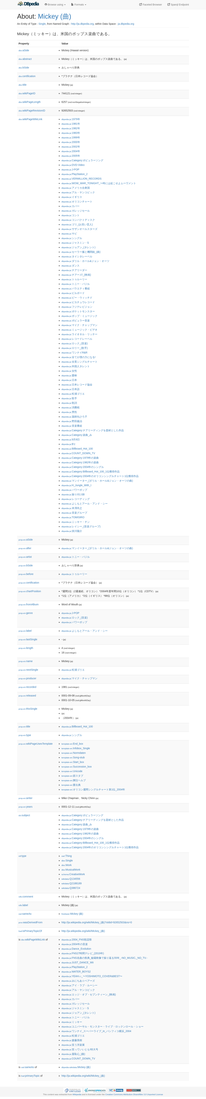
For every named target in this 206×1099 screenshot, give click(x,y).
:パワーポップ (74, 489)
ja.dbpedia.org (126, 23)
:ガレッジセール (76, 210)
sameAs (25, 913)
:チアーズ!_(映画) (76, 274)
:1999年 (71, 137)
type (25, 735)
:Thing (67, 855)
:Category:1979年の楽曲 (80, 457)
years (26, 806)
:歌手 (69, 398)
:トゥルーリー (74, 279)
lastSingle (28, 639)
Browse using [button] (55, 4)
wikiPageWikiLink (30, 119)
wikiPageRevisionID (32, 110)
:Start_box (73, 762)
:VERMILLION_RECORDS (82, 178)
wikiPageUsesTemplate (36, 743)
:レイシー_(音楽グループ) (81, 526)
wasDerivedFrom (31, 922)
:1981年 (71, 123)
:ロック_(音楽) (75, 343)
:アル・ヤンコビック (78, 192)
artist (25, 556)
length (26, 648)
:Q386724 (71, 887)
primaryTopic (30, 1075)
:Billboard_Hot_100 (77, 448)
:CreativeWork (73, 874)
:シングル (72, 238)
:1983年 (71, 132)
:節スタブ (72, 775)
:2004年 (71, 151)
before (26, 574)
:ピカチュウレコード (78, 302)
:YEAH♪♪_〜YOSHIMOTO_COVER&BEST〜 (92, 976)
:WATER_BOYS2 (76, 971)
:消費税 (71, 407)
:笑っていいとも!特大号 (80, 1049)
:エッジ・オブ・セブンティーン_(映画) (89, 994)
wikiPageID (27, 93)
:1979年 (71, 119)
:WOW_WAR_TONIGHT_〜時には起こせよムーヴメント (99, 183)
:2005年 (71, 155)
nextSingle (28, 669)
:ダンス (71, 265)
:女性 (69, 370)
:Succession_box (77, 766)
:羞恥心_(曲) (73, 1054)
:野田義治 (72, 421)
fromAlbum (29, 604)
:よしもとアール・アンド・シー (85, 503)
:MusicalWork (71, 869)
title (23, 84)
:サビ (69, 233)
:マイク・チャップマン (79, 325)
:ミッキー (72, 1021)
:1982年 (71, 128)
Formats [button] (78, 4)
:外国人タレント (76, 366)
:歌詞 (69, 402)
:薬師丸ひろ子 (74, 416)
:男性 (69, 412)
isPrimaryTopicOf (30, 931)
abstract (25, 58)
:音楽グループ (74, 512)
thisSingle (28, 708)
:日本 (69, 380)
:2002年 (71, 146)
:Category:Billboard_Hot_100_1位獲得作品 (91, 471)
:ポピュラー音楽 (76, 320)
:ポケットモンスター (78, 311)
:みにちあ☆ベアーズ (78, 980)
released (27, 695)
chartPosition (30, 591)
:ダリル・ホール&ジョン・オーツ (85, 261)
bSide (24, 67)
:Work (67, 865)
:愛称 (69, 375)
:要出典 (71, 784)
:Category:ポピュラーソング (82, 160)
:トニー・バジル (76, 283)
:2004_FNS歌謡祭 (77, 939)
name (26, 661)
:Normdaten (74, 752)
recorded (27, 687)
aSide (24, 50)
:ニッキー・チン (76, 521)
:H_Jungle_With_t (76, 485)
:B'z (68, 444)
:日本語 (71, 389)
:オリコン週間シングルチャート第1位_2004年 (93, 789)
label (25, 630)
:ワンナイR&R (75, 352)
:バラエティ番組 (76, 288)
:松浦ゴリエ (73, 393)
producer (27, 678)
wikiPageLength (30, 101)
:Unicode (72, 771)
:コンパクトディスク (78, 219)
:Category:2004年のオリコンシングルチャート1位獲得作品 (100, 476)
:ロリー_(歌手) (75, 348)
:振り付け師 (73, 494)
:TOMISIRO (73, 517)
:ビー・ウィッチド (77, 297)
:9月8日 (71, 439)
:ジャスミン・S (75, 242)
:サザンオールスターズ (79, 229)
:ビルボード (73, 293)
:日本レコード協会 (77, 384)
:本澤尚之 (72, 508)
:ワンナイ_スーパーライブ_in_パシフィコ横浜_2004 (96, 1031)
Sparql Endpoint (178, 4)
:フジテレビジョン (77, 306)
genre (26, 613)
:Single (67, 860)
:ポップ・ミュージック (79, 315)
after (25, 548)
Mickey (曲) (54, 16)
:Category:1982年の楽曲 (80, 462)
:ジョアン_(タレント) (78, 247)
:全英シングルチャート (79, 361)
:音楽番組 (72, 425)
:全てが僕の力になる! (79, 357)
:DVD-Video (73, 164)
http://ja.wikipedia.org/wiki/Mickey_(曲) (83, 931)
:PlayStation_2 (75, 174)
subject (24, 815)
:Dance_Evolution (76, 948)
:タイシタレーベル (77, 256)
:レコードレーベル (77, 338)
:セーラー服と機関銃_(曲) (81, 251)
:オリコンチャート (77, 201)
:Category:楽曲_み (77, 434)
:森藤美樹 (72, 1040)
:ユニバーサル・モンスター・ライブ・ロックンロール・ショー (102, 1026)
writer (26, 798)
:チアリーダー (74, 270)
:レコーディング (76, 499)
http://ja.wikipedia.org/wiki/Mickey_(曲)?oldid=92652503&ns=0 (97, 922)
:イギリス (72, 196)
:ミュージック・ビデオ (79, 329)
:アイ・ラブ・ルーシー (79, 985)
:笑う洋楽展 (73, 1044)
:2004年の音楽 (75, 944)
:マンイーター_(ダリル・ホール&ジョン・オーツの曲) (97, 480)
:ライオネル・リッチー (79, 334)
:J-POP (70, 169)
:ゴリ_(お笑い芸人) (77, 224)
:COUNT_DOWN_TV (78, 453)
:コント (71, 215)
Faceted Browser (150, 4)
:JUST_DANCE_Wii (78, 962)
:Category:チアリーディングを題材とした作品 (93, 430)
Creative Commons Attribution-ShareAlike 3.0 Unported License (134, 1094)
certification (27, 76)
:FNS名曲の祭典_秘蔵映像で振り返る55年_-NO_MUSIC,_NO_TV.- (104, 957)
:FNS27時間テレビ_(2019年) (83, 953)
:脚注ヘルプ (74, 780)
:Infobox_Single (76, 748)
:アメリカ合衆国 (76, 187)
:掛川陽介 (72, 531)
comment (26, 896)
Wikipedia (77, 1094)
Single (42, 23)
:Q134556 (71, 878)
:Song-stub (73, 757)
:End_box (72, 743)
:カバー (71, 206)
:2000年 (71, 142)
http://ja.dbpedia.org (82, 23)
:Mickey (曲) (72, 913)
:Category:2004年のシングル (83, 466)
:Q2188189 (72, 883)
